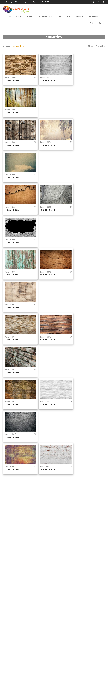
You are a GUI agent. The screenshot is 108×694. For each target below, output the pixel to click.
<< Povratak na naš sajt (87, 2)
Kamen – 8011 (10, 304)
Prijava (92, 23)
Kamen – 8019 (45, 467)
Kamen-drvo (18, 46)
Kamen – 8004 (45, 142)
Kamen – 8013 (45, 337)
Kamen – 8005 (10, 175)
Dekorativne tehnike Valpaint (86, 16)
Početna (8, 16)
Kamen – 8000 (10, 77)
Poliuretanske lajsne (45, 16)
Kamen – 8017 (10, 434)
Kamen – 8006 (10, 207)
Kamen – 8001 (45, 77)
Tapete (60, 16)
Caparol (18, 16)
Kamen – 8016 (45, 402)
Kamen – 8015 (10, 402)
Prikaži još (54, 480)
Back (6, 46)
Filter (90, 46)
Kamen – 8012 (10, 337)
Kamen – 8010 (45, 272)
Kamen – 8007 (45, 207)
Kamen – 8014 (10, 369)
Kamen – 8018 (10, 467)
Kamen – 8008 (10, 240)
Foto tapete (29, 16)
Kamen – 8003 (10, 142)
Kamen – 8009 (10, 272)
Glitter (69, 16)
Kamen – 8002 (10, 110)
